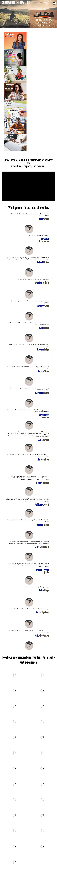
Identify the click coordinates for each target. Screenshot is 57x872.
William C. (42, 504)
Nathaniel (44, 240)
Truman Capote (42, 571)
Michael (43, 525)
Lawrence (42, 306)
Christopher (44, 416)
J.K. (43, 440)
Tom (44, 327)
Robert (43, 262)
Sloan (43, 371)
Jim (43, 459)
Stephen (42, 282)
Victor (44, 590)
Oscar (44, 218)
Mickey (42, 612)
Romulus (42, 393)
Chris (42, 546)
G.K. (42, 635)
